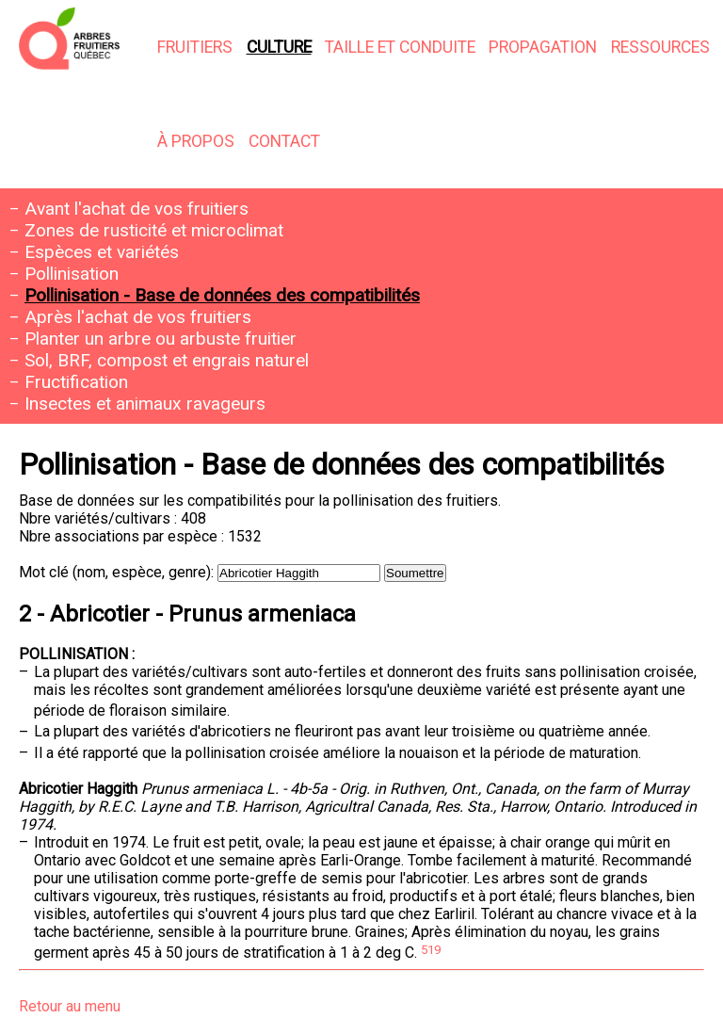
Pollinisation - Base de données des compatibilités (222, 295)
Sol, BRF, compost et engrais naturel (166, 360)
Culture (279, 47)
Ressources (660, 47)
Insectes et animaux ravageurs (144, 403)
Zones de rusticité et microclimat (153, 230)
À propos (195, 141)
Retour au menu (69, 1006)
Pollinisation (71, 273)
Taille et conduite (400, 47)
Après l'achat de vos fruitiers (137, 317)
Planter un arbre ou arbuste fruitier (160, 338)
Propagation (543, 47)
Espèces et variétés (101, 252)
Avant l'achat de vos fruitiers (136, 208)
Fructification (76, 382)
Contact (284, 141)
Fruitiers (195, 47)
